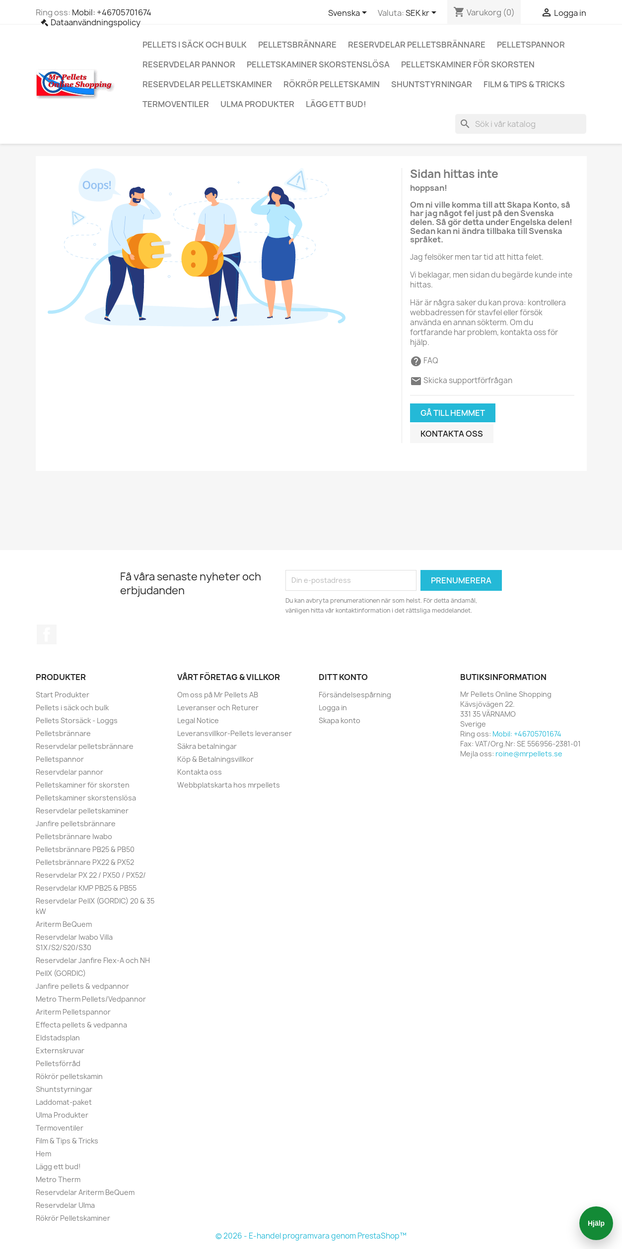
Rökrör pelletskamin (331, 84)
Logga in (333, 707)
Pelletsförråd (58, 1063)
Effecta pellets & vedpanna (81, 1024)
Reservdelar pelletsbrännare (416, 44)
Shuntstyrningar (431, 84)
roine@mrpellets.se (528, 753)
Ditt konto (343, 677)
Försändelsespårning (355, 694)
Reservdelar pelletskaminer (207, 84)
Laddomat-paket (64, 1102)
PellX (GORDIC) (61, 973)
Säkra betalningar (207, 746)
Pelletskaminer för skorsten (468, 64)
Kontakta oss (451, 433)
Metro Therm (58, 1179)
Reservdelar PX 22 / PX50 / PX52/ (91, 875)
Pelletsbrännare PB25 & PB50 (85, 849)
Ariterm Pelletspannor (73, 1012)
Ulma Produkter (257, 104)
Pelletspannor (531, 44)
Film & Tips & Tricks (524, 84)
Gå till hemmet (452, 412)
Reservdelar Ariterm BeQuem (85, 1192)
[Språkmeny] (349, 13)
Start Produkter (62, 694)
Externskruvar (60, 1050)
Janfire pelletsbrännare (76, 823)
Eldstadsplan (58, 1037)
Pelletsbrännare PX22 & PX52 (85, 862)
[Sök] (520, 124)
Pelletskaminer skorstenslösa (318, 64)
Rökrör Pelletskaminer (73, 1218)
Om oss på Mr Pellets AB (217, 694)
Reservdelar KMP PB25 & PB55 (86, 888)
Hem (43, 1153)
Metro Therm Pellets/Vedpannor (91, 999)
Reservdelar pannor (188, 64)
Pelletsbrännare (297, 44)
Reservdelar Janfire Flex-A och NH (93, 960)
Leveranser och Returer (218, 707)
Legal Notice (198, 720)
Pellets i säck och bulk (194, 44)
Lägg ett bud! (336, 104)
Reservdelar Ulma (65, 1205)
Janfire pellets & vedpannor (82, 986)
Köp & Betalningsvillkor (215, 759)
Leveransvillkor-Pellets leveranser (234, 733)
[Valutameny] (423, 13)
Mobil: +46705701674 (111, 12)
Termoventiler (175, 104)
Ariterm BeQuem (64, 924)
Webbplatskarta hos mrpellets (228, 785)
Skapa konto (339, 720)
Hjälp (596, 1223)
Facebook (47, 634)
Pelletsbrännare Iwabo (74, 836)
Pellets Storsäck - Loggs (77, 720)
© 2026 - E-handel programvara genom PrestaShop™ (311, 1236)
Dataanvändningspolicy (95, 22)
